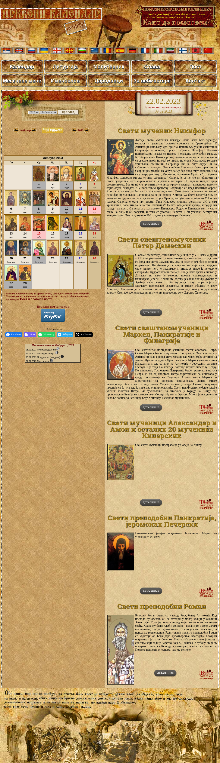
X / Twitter (84, 334)
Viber (30, 334)
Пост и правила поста (36, 299)
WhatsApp (46, 334)
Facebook (13, 334)
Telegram (65, 334)
